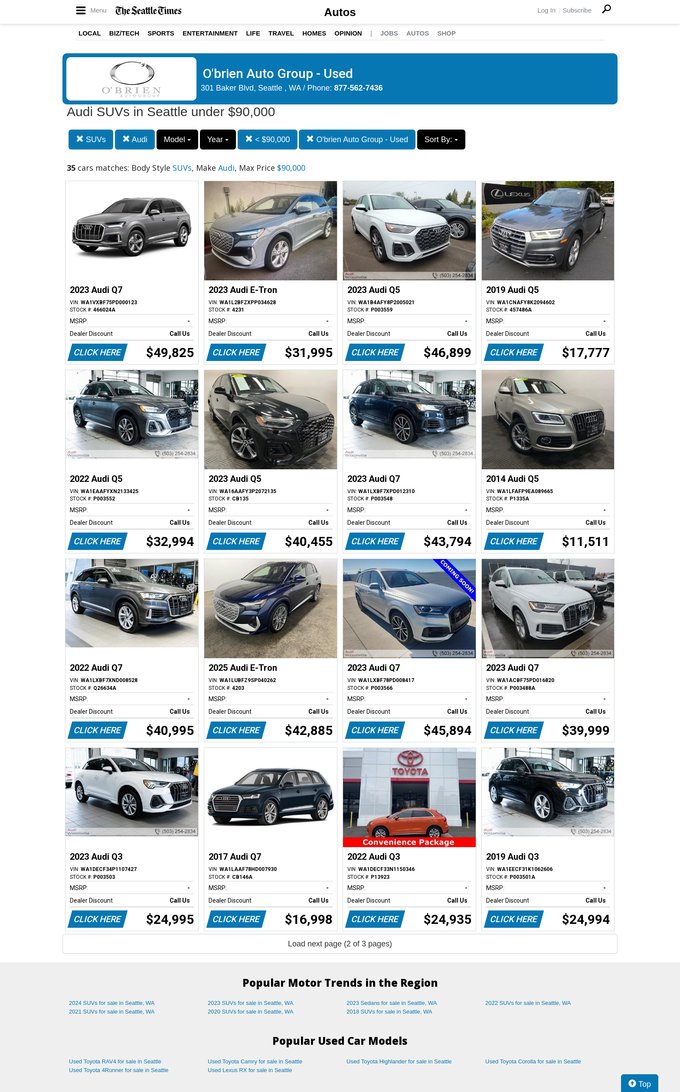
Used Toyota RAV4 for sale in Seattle (115, 1061)
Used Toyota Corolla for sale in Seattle (533, 1061)
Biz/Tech (124, 33)
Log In (546, 10)
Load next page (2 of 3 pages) (340, 943)
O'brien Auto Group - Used (357, 139)
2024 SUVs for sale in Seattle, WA (112, 1003)
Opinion (348, 33)
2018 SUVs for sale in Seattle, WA (389, 1011)
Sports (160, 33)
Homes (314, 33)
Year (218, 139)
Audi (134, 139)
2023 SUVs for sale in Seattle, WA (251, 1003)
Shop (446, 33)
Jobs (389, 33)
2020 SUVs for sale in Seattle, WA (251, 1011)
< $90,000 (267, 139)
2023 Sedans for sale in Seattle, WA (392, 1003)
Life (253, 33)
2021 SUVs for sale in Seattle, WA (112, 1011)
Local (89, 33)
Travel (281, 33)
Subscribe (577, 10)
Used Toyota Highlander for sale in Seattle (399, 1061)
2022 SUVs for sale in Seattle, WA (528, 1003)
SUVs (91, 139)
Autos (340, 12)
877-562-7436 (358, 88)
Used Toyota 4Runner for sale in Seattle (119, 1070)
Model (177, 139)
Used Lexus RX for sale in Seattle (250, 1070)
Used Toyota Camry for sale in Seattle (255, 1061)
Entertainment (210, 33)
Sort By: (441, 139)
